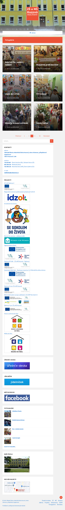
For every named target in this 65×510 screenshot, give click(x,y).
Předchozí (18, 136)
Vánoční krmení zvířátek (16, 123)
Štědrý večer (42, 123)
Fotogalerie (52, 504)
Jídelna (41, 502)
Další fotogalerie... (10, 446)
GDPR (60, 502)
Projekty (47, 502)
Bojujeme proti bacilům (47, 64)
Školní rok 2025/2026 (13, 69)
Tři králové (41, 94)
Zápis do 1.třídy (12, 94)
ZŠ (52, 500)
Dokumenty (54, 502)
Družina (60, 500)
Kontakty (59, 504)
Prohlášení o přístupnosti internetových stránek (14, 505)
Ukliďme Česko (16, 411)
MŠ (56, 500)
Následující (46, 136)
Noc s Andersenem (17, 429)
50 (39, 136)
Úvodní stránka (46, 500)
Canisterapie (16, 438)
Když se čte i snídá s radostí (14, 63)
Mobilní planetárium (18, 420)
